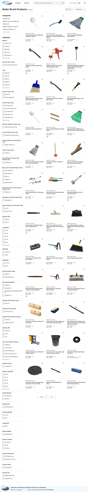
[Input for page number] (47, 397)
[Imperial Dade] (7, 3)
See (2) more (5, 389)
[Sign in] (74, 3)
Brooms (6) (6, 24)
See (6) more (6, 32)
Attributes (12, 37)
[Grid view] (66, 9)
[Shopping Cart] (85, 3)
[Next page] (55, 397)
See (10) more (6, 58)
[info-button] (33, 39)
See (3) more (5, 359)
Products (18, 3)
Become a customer (16, 489)
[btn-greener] (26, 73)
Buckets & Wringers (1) (9, 29)
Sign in (29, 489)
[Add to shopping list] (42, 16)
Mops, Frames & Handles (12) (11, 21)
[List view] (69, 9)
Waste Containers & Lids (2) (10, 26)
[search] (63, 3)
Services (26, 3)
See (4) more (5, 87)
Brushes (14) (6, 18)
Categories (12, 16)
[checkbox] (3, 43)
